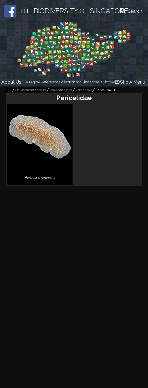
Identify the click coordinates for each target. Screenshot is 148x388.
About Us (11, 82)
